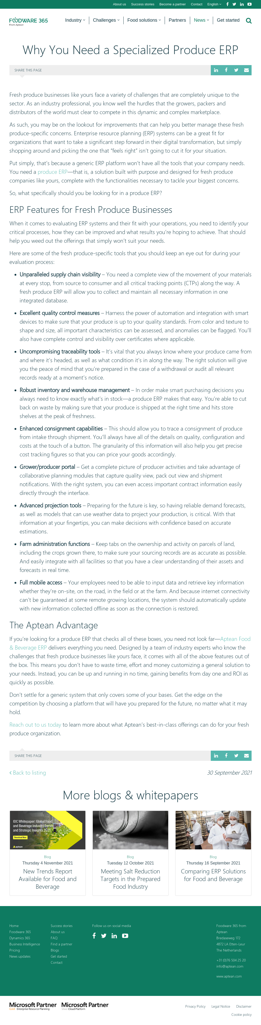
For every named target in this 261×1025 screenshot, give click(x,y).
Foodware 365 (20, 932)
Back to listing (27, 773)
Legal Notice (221, 1006)
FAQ (54, 938)
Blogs (55, 950)
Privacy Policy (195, 1006)
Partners (177, 20)
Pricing (14, 950)
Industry (75, 20)
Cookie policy (241, 1014)
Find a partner (61, 944)
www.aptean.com (229, 976)
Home (14, 926)
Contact (196, 4)
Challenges (106, 20)
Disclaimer (244, 1006)
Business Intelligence (24, 944)
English (214, 4)
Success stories (142, 4)
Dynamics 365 (19, 938)
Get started (228, 20)
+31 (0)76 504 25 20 (231, 960)
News (201, 20)
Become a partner (173, 4)
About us (119, 4)
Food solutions (144, 20)
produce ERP (53, 172)
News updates (19, 956)
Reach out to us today (35, 725)
